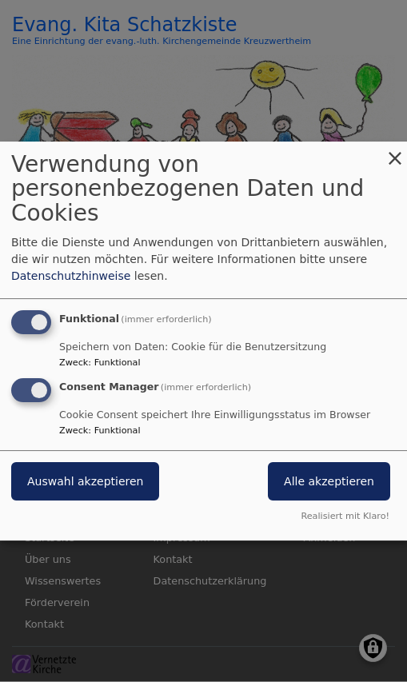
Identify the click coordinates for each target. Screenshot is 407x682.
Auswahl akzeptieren (85, 482)
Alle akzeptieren (329, 482)
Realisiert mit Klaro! (345, 516)
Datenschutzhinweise (70, 275)
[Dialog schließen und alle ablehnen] (395, 152)
